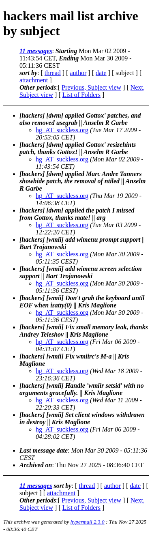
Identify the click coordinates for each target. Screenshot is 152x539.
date (101, 72)
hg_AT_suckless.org (62, 130)
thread (53, 72)
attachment (33, 80)
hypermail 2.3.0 (88, 522)
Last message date (43, 450)
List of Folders (81, 94)
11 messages (35, 50)
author (78, 72)
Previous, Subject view (91, 87)
